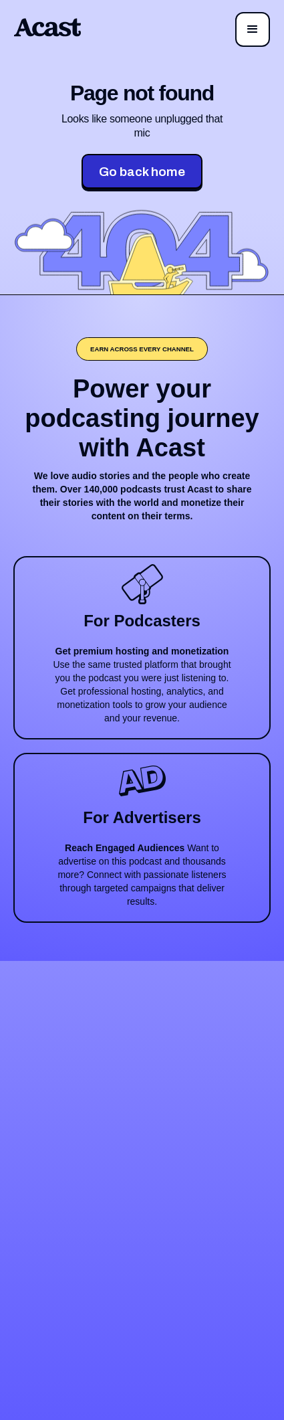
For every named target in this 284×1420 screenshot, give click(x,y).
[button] (252, 29)
